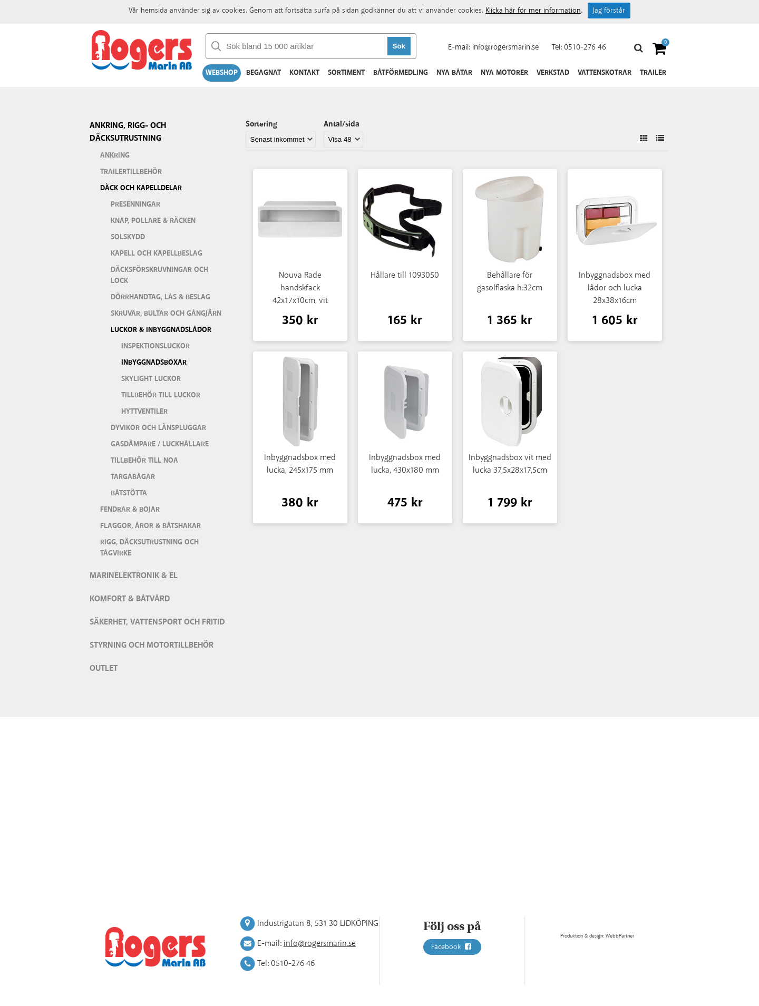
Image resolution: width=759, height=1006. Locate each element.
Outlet (104, 668)
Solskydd (128, 237)
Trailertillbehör (131, 172)
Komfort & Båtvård (130, 599)
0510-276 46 (585, 47)
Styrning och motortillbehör (151, 645)
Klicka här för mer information (533, 10)
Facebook (452, 947)
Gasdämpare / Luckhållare (160, 444)
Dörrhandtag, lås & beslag (160, 297)
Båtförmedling (400, 72)
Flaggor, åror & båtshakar (150, 526)
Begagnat (263, 72)
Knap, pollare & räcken (153, 221)
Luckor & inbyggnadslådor (161, 330)
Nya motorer (504, 72)
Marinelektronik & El (134, 576)
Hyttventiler (144, 411)
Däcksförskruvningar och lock (159, 275)
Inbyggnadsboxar (154, 362)
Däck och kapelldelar (141, 188)
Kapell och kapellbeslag (156, 253)
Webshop (222, 72)
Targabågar (133, 477)
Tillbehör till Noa (144, 460)
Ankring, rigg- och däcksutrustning (128, 132)
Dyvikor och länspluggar (158, 428)
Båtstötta (129, 493)
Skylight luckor (151, 379)
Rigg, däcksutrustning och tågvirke (149, 548)
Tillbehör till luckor (160, 395)
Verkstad (553, 72)
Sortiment (346, 72)
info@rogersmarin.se (505, 47)
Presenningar (135, 204)
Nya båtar (454, 72)
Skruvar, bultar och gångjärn (166, 313)
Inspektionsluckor (155, 346)
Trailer (653, 72)
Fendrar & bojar (130, 509)
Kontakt (304, 72)
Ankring (115, 155)
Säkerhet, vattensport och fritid (157, 622)
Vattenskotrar (604, 72)
